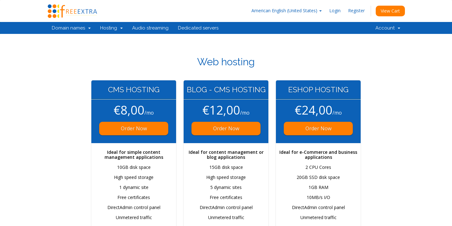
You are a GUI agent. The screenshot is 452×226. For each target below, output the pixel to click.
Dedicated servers (198, 28)
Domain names (71, 28)
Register (356, 10)
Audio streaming (150, 28)
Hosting (111, 28)
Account (387, 28)
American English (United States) (286, 10)
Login (335, 10)
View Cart (390, 11)
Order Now (134, 128)
